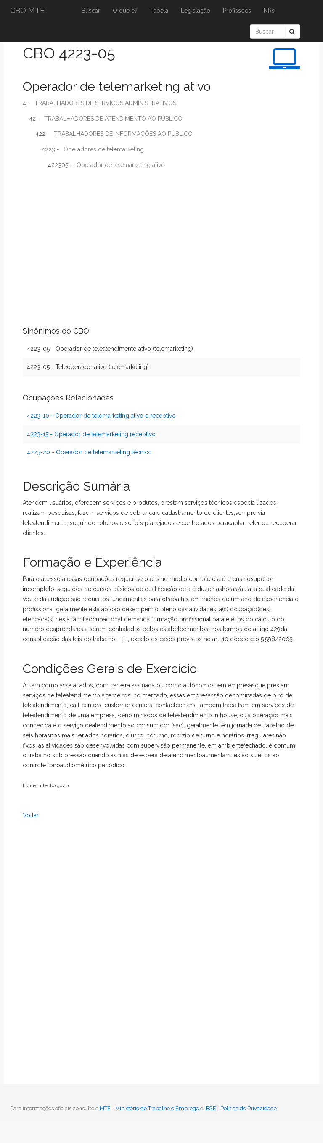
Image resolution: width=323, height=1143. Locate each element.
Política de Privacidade (248, 1108)
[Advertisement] (161, 236)
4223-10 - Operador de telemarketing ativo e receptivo (101, 415)
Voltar (31, 815)
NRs (269, 10)
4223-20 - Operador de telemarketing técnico (89, 452)
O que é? (125, 10)
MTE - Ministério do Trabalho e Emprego (149, 1108)
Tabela (159, 10)
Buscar (91, 10)
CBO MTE (27, 10)
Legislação (195, 10)
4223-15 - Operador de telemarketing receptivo (91, 434)
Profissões (237, 10)
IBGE (210, 1108)
